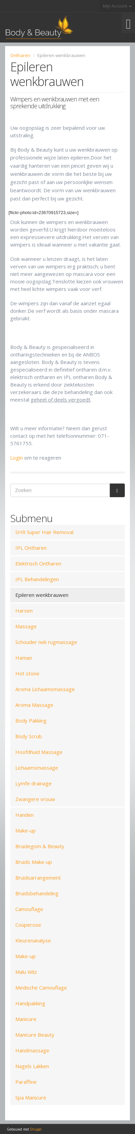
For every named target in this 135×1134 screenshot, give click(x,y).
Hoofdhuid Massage (39, 751)
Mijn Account (117, 6)
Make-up (25, 830)
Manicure (25, 1019)
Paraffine (26, 1081)
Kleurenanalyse (33, 940)
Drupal (35, 1129)
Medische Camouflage (41, 987)
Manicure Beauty (34, 1034)
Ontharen (20, 55)
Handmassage (32, 1050)
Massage (26, 626)
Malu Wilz (26, 971)
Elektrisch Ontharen (38, 563)
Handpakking (30, 1003)
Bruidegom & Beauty (39, 846)
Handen (24, 814)
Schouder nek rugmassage (46, 642)
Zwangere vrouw (35, 799)
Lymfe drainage (33, 783)
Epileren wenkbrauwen (41, 594)
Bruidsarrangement (38, 877)
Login (16, 457)
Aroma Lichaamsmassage (45, 689)
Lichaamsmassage (36, 767)
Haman (23, 657)
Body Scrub (28, 736)
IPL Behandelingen (37, 579)
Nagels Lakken (32, 1066)
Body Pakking (31, 720)
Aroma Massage (34, 704)
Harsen (24, 610)
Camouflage (29, 909)
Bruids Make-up (33, 861)
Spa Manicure (30, 1097)
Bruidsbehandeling (36, 893)
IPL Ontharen (31, 547)
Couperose (28, 924)
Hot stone (27, 673)
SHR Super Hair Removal (44, 532)
